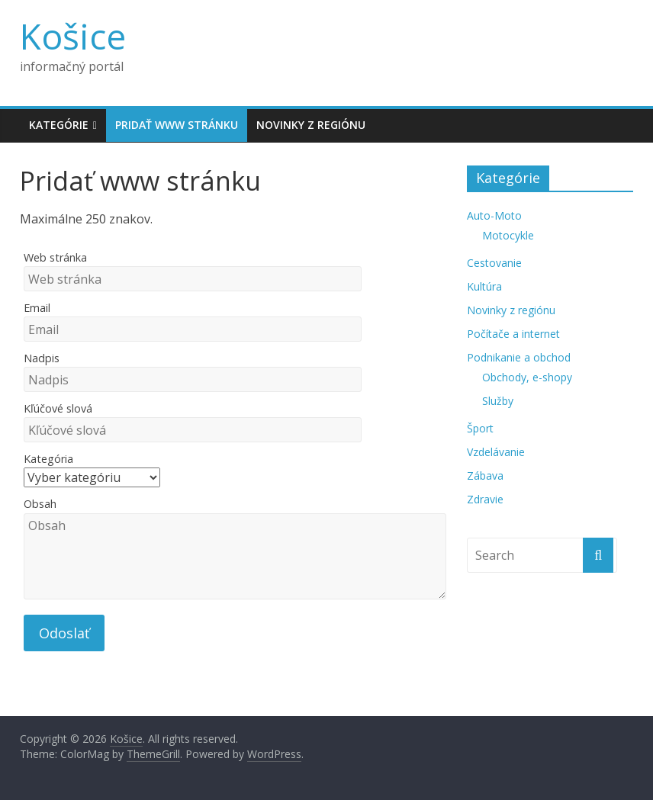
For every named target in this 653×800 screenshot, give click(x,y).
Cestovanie (494, 262)
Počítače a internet (513, 333)
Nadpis (42, 358)
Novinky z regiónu (310, 124)
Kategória (48, 458)
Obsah (40, 503)
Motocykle (508, 235)
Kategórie (58, 124)
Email (37, 307)
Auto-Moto (494, 215)
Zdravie (485, 499)
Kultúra (484, 286)
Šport (480, 428)
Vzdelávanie (496, 452)
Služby (497, 401)
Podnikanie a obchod (519, 357)
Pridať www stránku (176, 124)
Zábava (485, 475)
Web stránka (55, 257)
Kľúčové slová (58, 408)
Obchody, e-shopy (527, 377)
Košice (73, 35)
